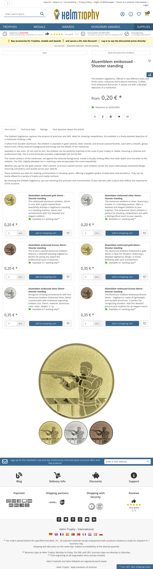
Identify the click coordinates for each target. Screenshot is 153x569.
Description (10, 129)
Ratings (44, 129)
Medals (39, 27)
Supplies (143, 27)
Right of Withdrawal (104, 2)
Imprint (47, 2)
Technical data (28, 129)
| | (8, 3)
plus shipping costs (140, 566)
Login (146, 5)
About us (57, 2)
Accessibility (70, 2)
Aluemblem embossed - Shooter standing (113, 63)
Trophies (10, 27)
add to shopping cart (45, 233)
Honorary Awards (105, 27)
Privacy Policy (85, 2)
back (45, 52)
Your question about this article (68, 129)
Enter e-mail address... (127, 461)
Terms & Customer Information (131, 2)
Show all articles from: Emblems (121, 52)
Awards (68, 27)
